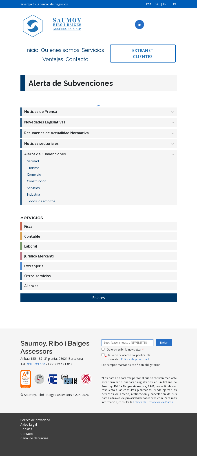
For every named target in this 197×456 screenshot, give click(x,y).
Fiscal (28, 226)
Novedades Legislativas (44, 122)
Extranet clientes (142, 53)
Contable (32, 236)
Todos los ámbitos (41, 201)
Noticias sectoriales (41, 143)
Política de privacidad (135, 359)
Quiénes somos (60, 50)
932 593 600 (36, 364)
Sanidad (33, 161)
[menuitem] (148, 4)
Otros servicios (37, 275)
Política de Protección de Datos (153, 402)
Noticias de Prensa (40, 111)
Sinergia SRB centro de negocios (44, 4)
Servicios (93, 50)
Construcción (36, 181)
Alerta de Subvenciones (45, 154)
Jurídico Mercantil (39, 256)
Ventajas (52, 59)
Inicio (31, 50)
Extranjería (34, 266)
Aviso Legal (28, 424)
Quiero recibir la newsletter (125, 349)
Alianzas (31, 285)
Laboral (30, 246)
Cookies (26, 429)
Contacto (77, 59)
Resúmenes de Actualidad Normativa (56, 132)
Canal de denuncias (34, 438)
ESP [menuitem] (148, 4)
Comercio (34, 174)
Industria (33, 194)
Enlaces (98, 297)
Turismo (33, 168)
